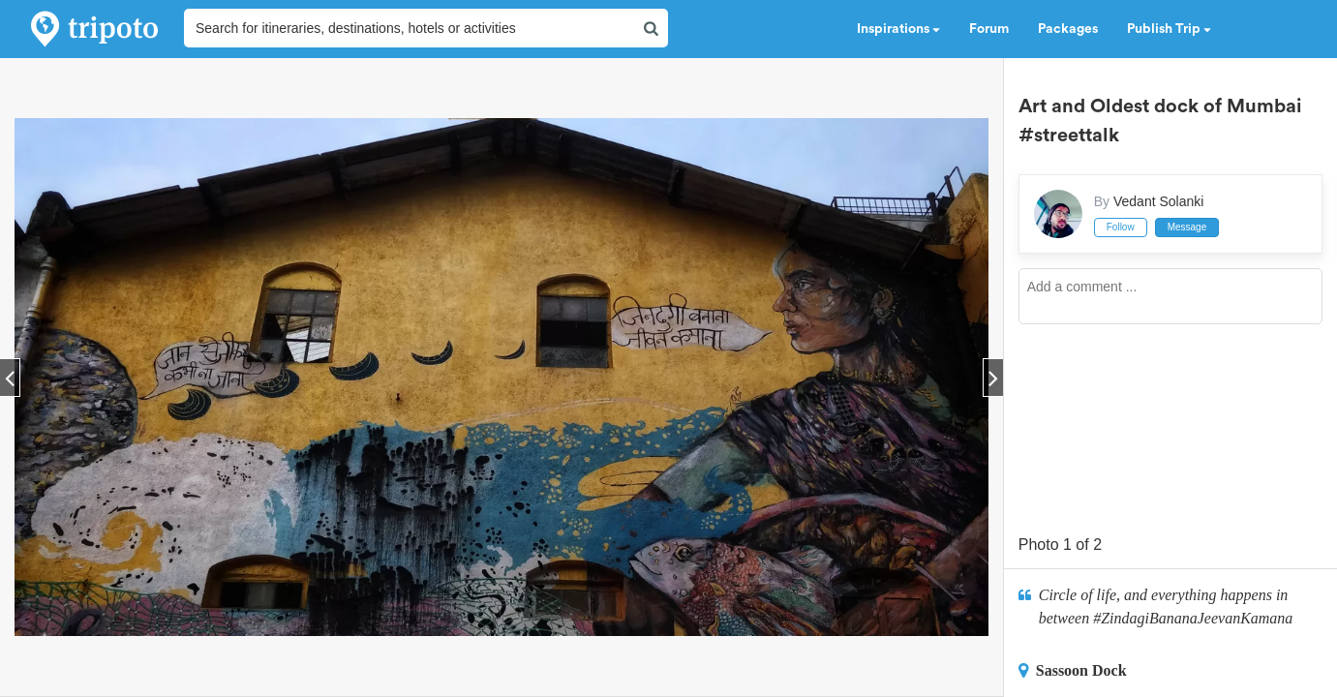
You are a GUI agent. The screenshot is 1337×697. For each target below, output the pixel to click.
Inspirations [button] (898, 29)
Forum (989, 29)
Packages (1068, 29)
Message (1187, 227)
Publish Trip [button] (1169, 29)
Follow (1121, 227)
